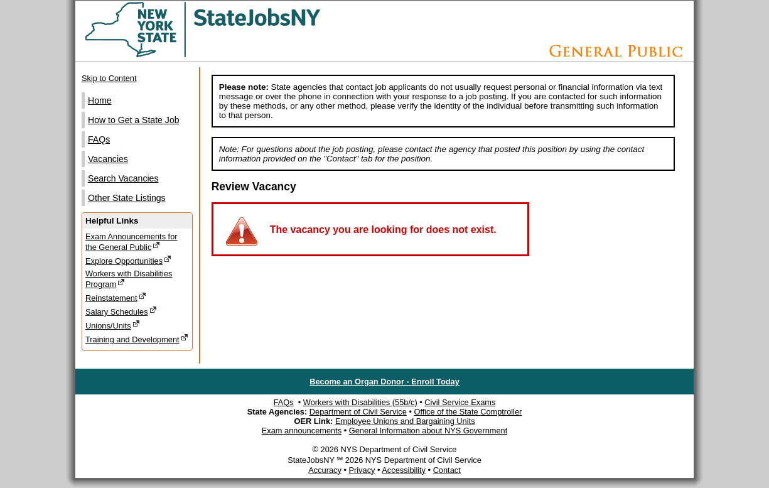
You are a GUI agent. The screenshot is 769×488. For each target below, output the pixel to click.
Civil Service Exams (459, 402)
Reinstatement (115, 297)
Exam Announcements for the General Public (131, 242)
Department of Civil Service (358, 411)
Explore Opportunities (128, 260)
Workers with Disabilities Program (128, 279)
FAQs (99, 139)
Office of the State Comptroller (468, 411)
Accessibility (404, 470)
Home (100, 100)
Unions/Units (112, 325)
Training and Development (136, 338)
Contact (447, 470)
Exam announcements (301, 430)
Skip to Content (109, 78)
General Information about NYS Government (428, 430)
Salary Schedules (121, 311)
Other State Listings (127, 198)
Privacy (361, 470)
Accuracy (324, 470)
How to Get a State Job (134, 120)
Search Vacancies (123, 178)
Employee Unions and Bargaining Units (405, 421)
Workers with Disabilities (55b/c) (360, 402)
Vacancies (108, 159)
